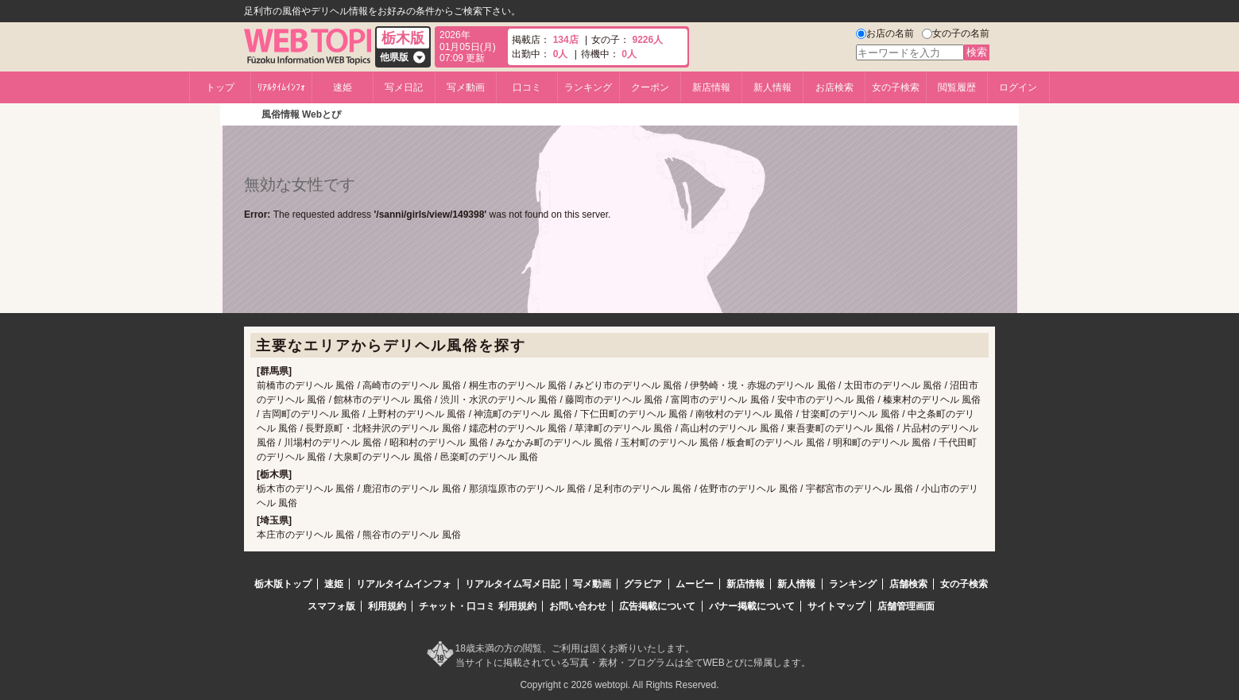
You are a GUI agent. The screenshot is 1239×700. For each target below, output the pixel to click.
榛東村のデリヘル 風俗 (932, 399)
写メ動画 (466, 87)
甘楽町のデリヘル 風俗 (850, 414)
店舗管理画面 (906, 606)
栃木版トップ (283, 584)
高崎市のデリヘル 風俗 (411, 385)
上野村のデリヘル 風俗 (417, 414)
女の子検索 (896, 87)
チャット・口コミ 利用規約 (477, 606)
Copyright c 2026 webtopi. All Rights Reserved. (619, 684)
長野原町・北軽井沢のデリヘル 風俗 (382, 428)
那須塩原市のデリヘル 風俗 (527, 488)
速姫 (342, 87)
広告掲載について (657, 606)
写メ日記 (404, 87)
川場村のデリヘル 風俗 (332, 442)
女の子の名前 (960, 33)
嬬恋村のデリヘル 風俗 (518, 428)
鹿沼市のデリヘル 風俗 (411, 488)
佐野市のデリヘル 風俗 (748, 488)
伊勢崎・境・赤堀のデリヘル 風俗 (762, 385)
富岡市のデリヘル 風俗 (720, 399)
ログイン (1018, 87)
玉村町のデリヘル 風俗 (669, 442)
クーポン (650, 87)
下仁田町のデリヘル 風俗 (633, 414)
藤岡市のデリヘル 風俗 (614, 399)
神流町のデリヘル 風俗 (522, 414)
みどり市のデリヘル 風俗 (628, 385)
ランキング (588, 87)
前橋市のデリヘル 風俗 (305, 385)
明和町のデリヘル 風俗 (882, 442)
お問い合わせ (577, 606)
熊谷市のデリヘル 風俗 (411, 534)
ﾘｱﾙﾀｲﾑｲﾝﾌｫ (281, 87)
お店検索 (834, 87)
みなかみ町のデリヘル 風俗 (554, 442)
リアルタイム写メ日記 (512, 584)
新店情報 (711, 87)
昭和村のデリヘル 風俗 (438, 442)
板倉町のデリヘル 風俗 (775, 442)
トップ (220, 87)
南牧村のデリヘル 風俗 (744, 414)
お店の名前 (890, 33)
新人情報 (772, 87)
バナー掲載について (752, 606)
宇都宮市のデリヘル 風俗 (859, 488)
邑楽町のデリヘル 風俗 (489, 456)
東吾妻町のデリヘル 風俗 (840, 428)
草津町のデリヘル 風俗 (623, 428)
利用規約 (387, 606)
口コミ (527, 87)
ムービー (695, 584)
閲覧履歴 (957, 87)
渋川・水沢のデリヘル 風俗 (498, 399)
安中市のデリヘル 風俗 (826, 399)
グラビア (643, 584)
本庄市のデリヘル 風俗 (305, 534)
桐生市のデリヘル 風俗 (518, 385)
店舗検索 (908, 584)
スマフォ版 (331, 606)
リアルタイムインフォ (403, 584)
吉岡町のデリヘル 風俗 (311, 414)
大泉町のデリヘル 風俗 (383, 456)
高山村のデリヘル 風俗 (729, 428)
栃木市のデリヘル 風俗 (305, 488)
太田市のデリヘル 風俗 (893, 385)
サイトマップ (836, 606)
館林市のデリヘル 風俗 (383, 399)
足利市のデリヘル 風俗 (642, 488)
